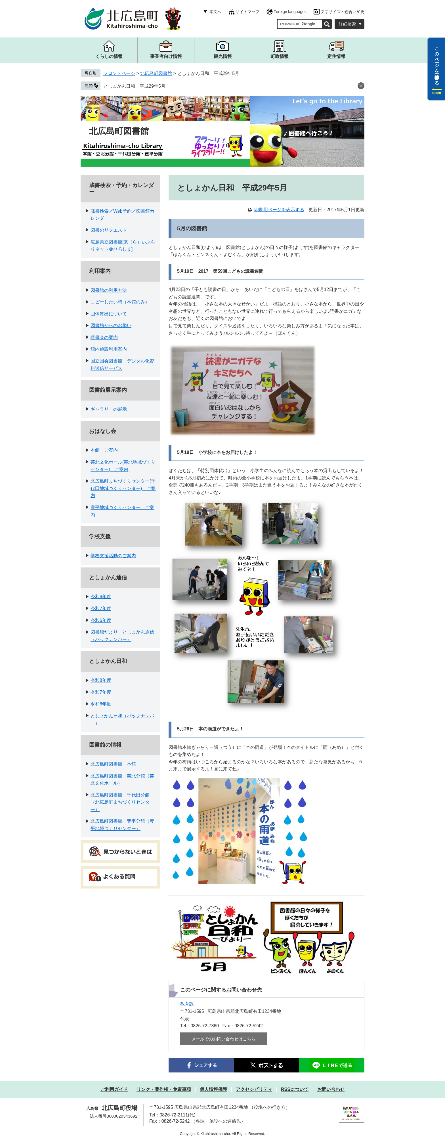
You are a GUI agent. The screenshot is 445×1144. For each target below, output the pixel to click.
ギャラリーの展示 (109, 409)
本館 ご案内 (104, 450)
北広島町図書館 (156, 73)
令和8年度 (101, 596)
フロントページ (119, 73)
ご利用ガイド (114, 1089)
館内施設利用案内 (109, 349)
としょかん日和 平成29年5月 (134, 86)
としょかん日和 (108, 661)
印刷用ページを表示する (279, 209)
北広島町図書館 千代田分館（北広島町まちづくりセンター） (120, 802)
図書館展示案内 (108, 390)
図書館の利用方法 (109, 290)
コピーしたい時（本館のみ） (120, 301)
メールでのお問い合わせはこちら (223, 1038)
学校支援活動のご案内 (113, 555)
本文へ (215, 11)
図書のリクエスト (109, 230)
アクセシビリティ (254, 1089)
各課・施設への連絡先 (218, 1121)
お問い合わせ (331, 1089)
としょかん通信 (108, 578)
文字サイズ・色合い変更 (342, 11)
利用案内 (100, 271)
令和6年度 (101, 620)
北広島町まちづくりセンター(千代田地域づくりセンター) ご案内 (123, 488)
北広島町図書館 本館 (113, 764)
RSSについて (294, 1089)
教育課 (187, 1003)
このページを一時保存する (436, 63)
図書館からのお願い (111, 325)
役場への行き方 (270, 1107)
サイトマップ (247, 11)
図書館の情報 (105, 745)
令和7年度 (101, 608)
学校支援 (100, 536)
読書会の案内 (104, 337)
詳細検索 (347, 24)
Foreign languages (290, 11)
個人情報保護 (213, 1089)
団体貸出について (109, 313)
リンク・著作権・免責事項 (164, 1089)
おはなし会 (102, 431)
